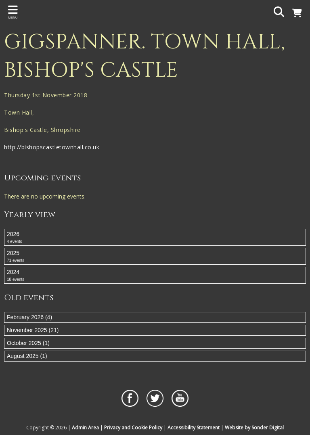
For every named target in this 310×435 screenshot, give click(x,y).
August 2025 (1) (27, 356)
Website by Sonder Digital (254, 427)
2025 (155, 257)
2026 (155, 238)
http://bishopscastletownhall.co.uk (51, 147)
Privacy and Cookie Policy (133, 427)
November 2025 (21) (33, 330)
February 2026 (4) (29, 317)
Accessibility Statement (194, 427)
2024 (155, 275)
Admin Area (85, 427)
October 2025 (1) (28, 343)
